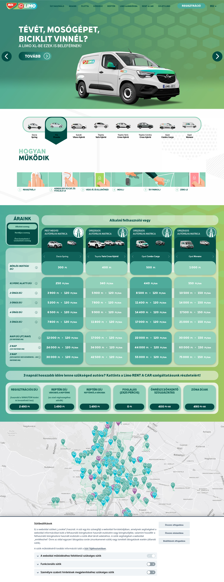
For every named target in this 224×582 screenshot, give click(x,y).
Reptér (111, 6)
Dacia (34, 127)
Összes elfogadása (174, 525)
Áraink (73, 6)
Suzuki (79, 127)
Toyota (101, 127)
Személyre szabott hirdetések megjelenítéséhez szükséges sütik (77, 572)
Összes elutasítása (174, 533)
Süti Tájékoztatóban (95, 548)
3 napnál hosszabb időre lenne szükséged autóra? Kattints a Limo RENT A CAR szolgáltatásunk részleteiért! (112, 375)
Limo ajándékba (128, 6)
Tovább (33, 56)
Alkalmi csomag (22, 227)
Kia (57, 127)
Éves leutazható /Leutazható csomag (22, 240)
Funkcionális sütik (51, 564)
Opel (167, 127)
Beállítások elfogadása (174, 541)
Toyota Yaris (123, 127)
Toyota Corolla (145, 127)
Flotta (85, 6)
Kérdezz (98, 6)
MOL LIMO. (12, 4)
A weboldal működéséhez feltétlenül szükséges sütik (71, 555)
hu (212, 6)
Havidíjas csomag (22, 233)
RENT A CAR (148, 6)
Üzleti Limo (164, 6)
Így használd (57, 6)
